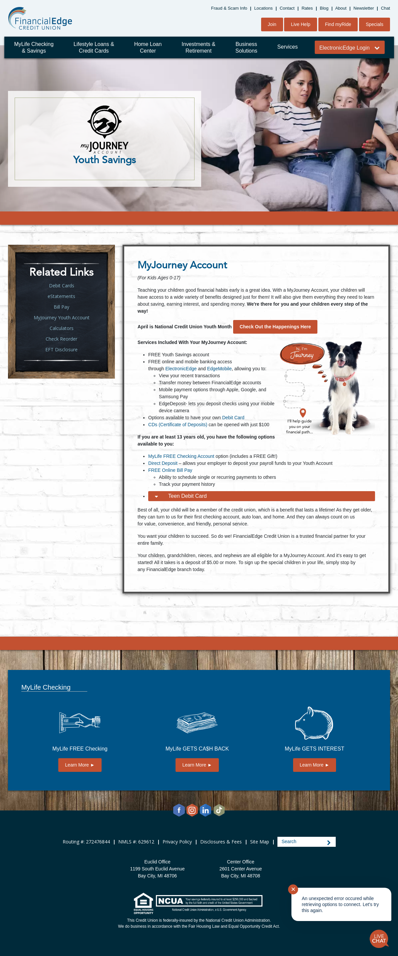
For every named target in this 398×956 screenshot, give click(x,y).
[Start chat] (379, 939)
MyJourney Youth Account (62, 317)
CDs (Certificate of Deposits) (177, 424)
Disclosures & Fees (221, 841)
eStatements (61, 296)
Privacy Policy (177, 841)
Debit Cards (61, 285)
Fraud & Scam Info (229, 8)
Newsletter (363, 8)
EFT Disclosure (61, 349)
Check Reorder (61, 339)
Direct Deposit (163, 463)
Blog (324, 8)
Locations (263, 8)
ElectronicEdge (181, 368)
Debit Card (233, 417)
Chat (385, 8)
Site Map (259, 841)
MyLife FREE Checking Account (181, 456)
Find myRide (338, 24)
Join (272, 24)
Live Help (300, 24)
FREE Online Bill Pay (170, 470)
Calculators (62, 328)
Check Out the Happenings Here (275, 326)
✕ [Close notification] (293, 889)
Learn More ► (80, 765)
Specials (374, 24)
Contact (287, 8)
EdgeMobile (219, 368)
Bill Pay (61, 307)
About (340, 8)
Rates (307, 8)
